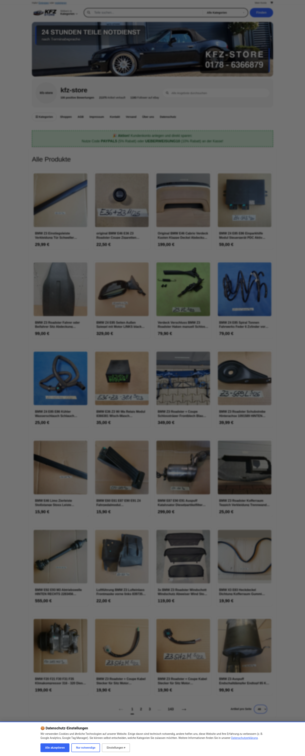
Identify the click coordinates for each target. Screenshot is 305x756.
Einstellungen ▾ (116, 747)
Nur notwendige (85, 747)
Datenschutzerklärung (244, 737)
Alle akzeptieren (55, 747)
